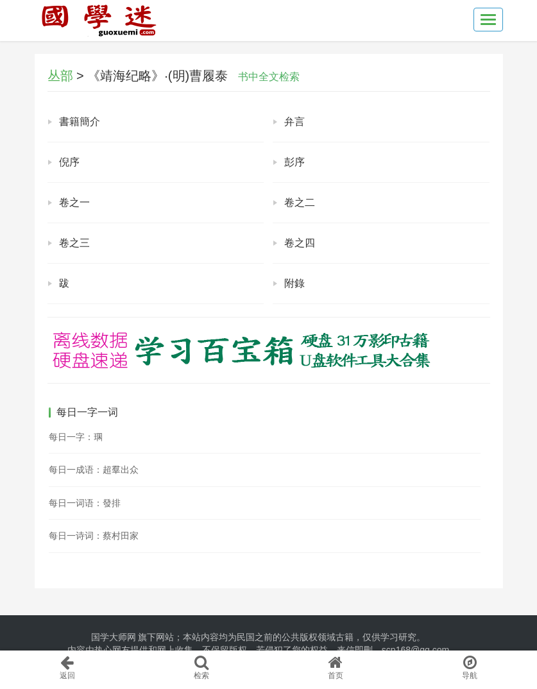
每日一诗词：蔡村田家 (94, 536)
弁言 (294, 121)
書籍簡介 (79, 121)
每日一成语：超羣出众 (94, 469)
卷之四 (299, 242)
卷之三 (74, 242)
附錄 (294, 283)
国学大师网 (113, 637)
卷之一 (74, 202)
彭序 (294, 162)
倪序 (69, 162)
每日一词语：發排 (85, 503)
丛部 (60, 76)
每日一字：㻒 (76, 437)
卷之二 (299, 202)
